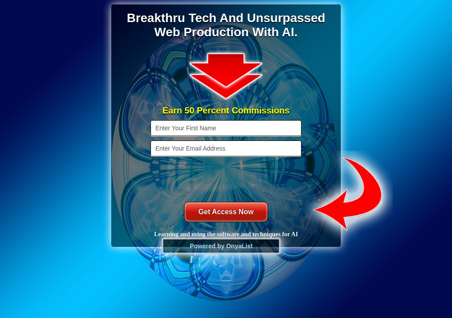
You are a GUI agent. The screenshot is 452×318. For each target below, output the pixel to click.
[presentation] (227, 178)
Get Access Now (226, 212)
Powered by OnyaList (221, 246)
